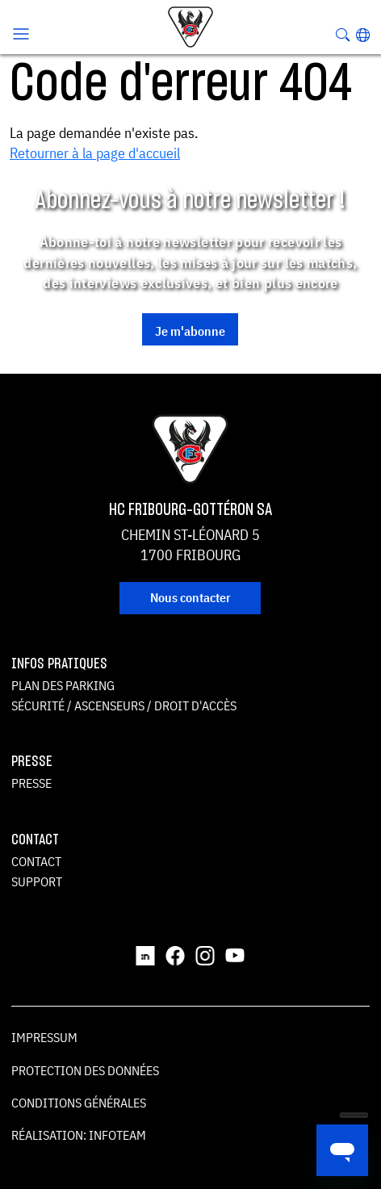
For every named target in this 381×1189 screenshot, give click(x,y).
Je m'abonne (190, 331)
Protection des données (85, 1070)
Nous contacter (190, 597)
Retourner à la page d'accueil (95, 153)
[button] (363, 34)
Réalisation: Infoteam (78, 1135)
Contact (36, 861)
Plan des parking (63, 685)
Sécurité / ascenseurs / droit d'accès (124, 705)
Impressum (44, 1037)
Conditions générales (78, 1103)
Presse (31, 783)
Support (36, 881)
